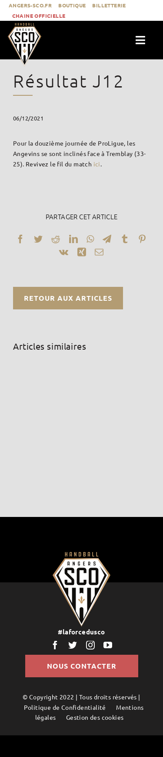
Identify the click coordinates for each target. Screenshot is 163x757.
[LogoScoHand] (24, 26)
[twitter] (72, 645)
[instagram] (90, 645)
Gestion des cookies (95, 717)
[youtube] (107, 645)
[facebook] (55, 645)
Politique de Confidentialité (65, 707)
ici (96, 164)
